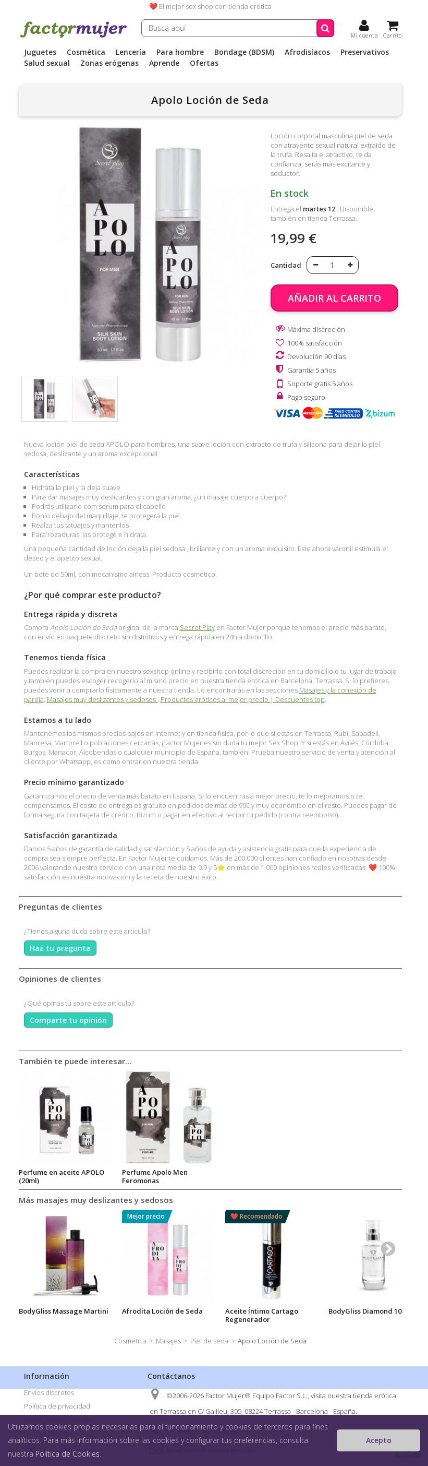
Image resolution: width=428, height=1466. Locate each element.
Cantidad (286, 265)
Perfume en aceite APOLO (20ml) (164, 1176)
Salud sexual (47, 63)
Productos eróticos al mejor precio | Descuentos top (243, 699)
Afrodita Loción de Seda (59, 1172)
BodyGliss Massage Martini (63, 1311)
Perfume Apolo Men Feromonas (258, 1176)
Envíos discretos (49, 1392)
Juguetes (40, 52)
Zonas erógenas (109, 63)
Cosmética (86, 52)
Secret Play (197, 627)
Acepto (379, 1440)
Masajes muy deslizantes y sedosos (102, 699)
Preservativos (364, 52)
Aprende (164, 63)
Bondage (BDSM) (244, 52)
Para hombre (180, 52)
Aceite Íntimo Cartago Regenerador (261, 1315)
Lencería (131, 52)
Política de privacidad (57, 1406)
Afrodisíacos (307, 52)
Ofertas (204, 63)
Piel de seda (209, 1340)
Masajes (168, 1340)
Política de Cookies (67, 1454)
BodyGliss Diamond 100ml (370, 1311)
